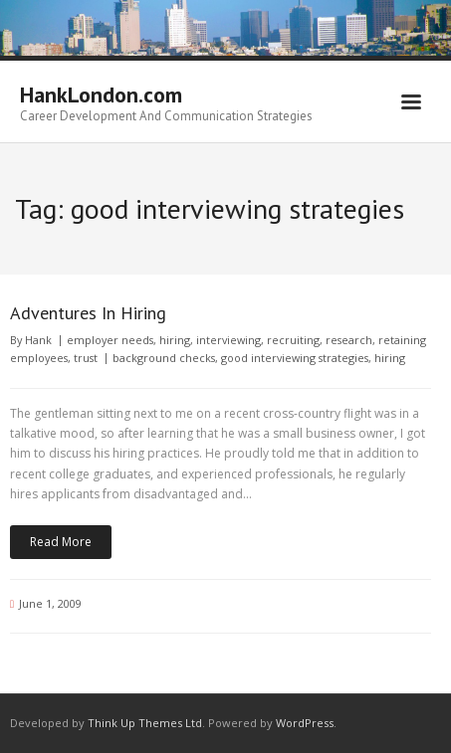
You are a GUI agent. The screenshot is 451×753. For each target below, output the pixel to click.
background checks (164, 357)
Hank (38, 339)
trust (86, 357)
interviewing (228, 339)
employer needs (110, 339)
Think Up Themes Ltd (145, 722)
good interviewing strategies (294, 357)
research (349, 339)
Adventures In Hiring (88, 312)
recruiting (293, 339)
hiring (174, 339)
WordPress (305, 722)
